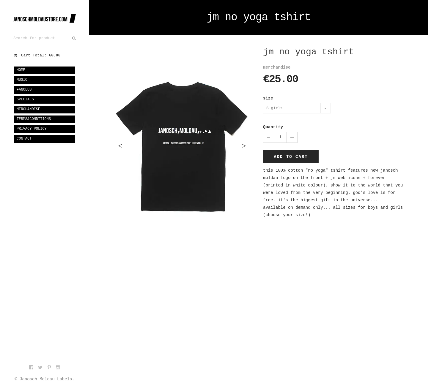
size (268, 98)
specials (25, 99)
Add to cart (291, 156)
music (22, 80)
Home (21, 70)
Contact (24, 139)
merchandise (28, 109)
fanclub (24, 90)
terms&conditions (34, 119)
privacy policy (32, 129)
